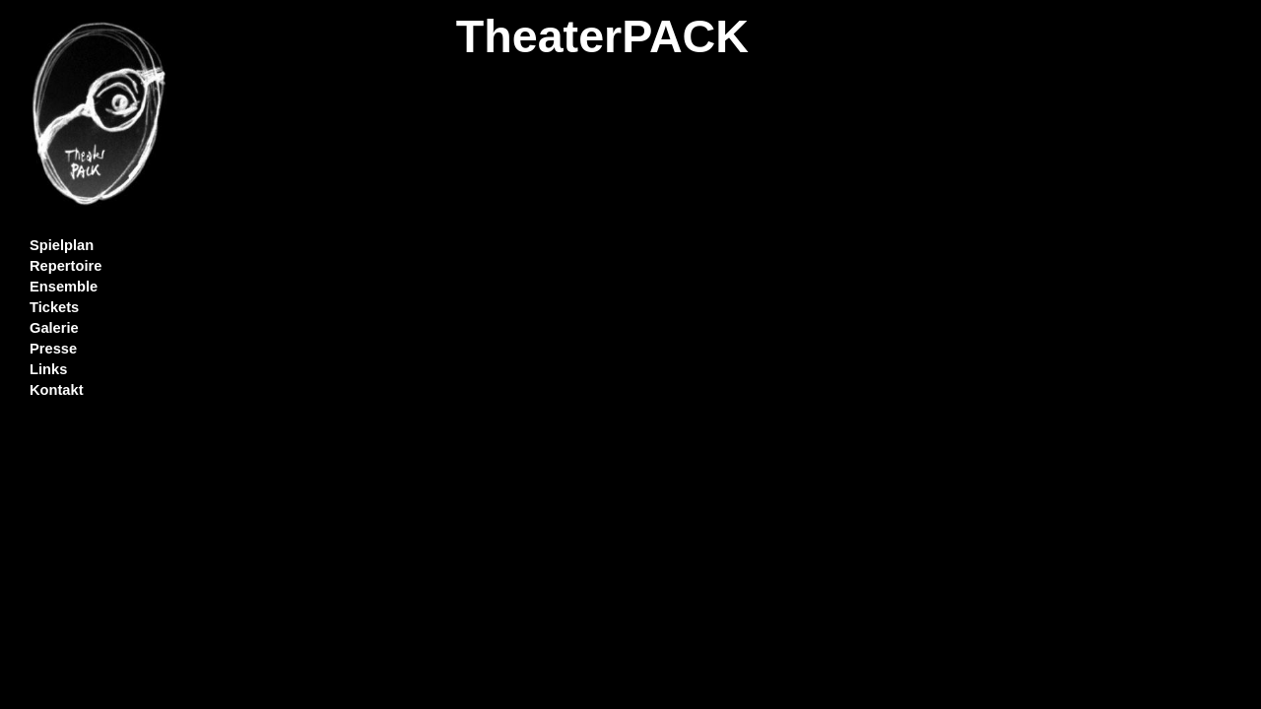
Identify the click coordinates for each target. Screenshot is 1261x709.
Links (48, 369)
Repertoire (65, 266)
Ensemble (64, 286)
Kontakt (57, 390)
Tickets (54, 307)
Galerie (54, 328)
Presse (53, 348)
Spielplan (62, 245)
